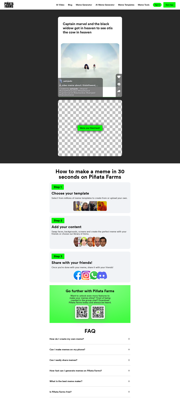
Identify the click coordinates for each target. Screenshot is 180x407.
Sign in (157, 5)
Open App (169, 5)
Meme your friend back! (90, 128)
